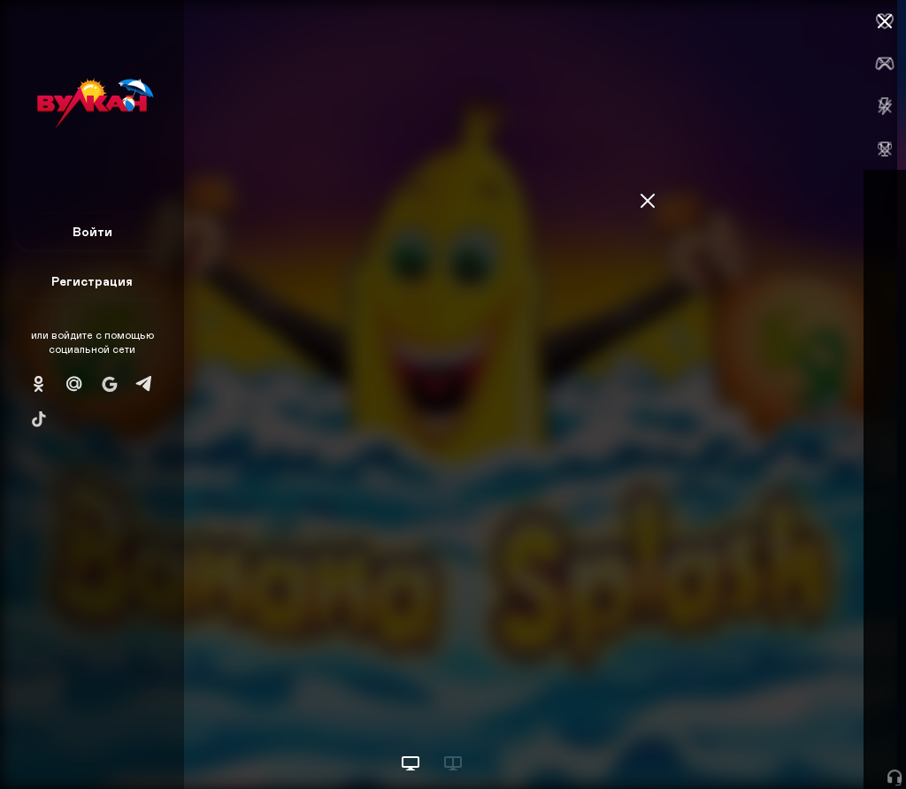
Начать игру (772, 742)
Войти (92, 231)
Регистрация (92, 280)
